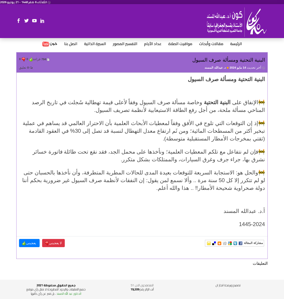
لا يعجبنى (53, 243)
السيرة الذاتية (95, 44)
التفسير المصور (125, 44)
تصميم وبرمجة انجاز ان (228, 285)
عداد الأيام (152, 44)
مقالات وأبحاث (211, 44)
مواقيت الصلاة (180, 44)
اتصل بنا (70, 44)
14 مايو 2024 (247, 67)
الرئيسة (236, 44)
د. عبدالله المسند (217, 67)
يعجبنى (29, 243)
